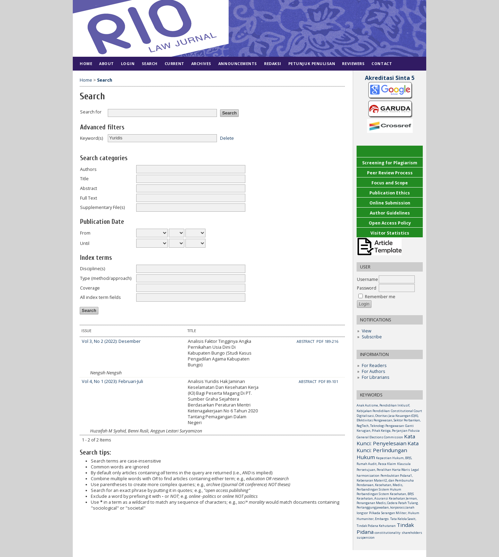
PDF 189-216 (327, 341)
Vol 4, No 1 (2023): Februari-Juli (112, 381)
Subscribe (372, 337)
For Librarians (375, 377)
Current (174, 63)
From (85, 233)
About (106, 63)
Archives (201, 63)
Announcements (237, 63)
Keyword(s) (91, 138)
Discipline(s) (92, 269)
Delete (227, 138)
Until (84, 243)
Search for (91, 112)
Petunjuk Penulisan (311, 63)
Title (84, 179)
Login (128, 63)
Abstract (88, 188)
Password (366, 288)
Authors (88, 169)
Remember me (380, 297)
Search (150, 63)
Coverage (90, 288)
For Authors (373, 371)
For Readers (374, 365)
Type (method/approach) (105, 278)
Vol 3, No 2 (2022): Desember (111, 341)
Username (367, 279)
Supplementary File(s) (102, 207)
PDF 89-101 (328, 381)
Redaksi (272, 63)
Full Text (88, 198)
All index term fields (100, 297)
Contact (381, 63)
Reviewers (353, 63)
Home (86, 63)
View (366, 331)
